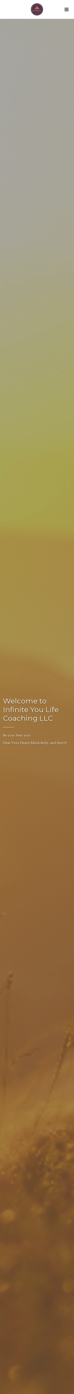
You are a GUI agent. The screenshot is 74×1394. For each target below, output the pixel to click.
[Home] (37, 9)
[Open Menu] (66, 9)
